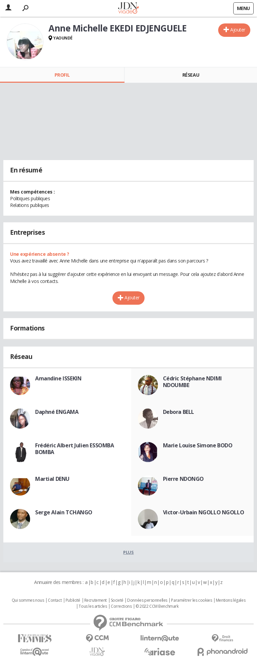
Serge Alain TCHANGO (63, 512)
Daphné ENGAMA (57, 412)
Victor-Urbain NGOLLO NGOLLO (203, 512)
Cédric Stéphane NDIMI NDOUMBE (192, 382)
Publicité (73, 600)
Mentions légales (230, 600)
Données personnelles (147, 600)
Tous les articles (93, 606)
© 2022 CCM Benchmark (157, 606)
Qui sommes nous (28, 600)
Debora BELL (178, 412)
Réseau (190, 75)
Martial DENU (52, 479)
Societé (117, 600)
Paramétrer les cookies (191, 600)
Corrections (121, 606)
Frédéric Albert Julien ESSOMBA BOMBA (74, 449)
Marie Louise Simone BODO (198, 445)
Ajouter (237, 29)
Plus (128, 552)
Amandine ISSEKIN (58, 378)
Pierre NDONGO (183, 479)
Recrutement (95, 600)
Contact (55, 600)
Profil (62, 75)
